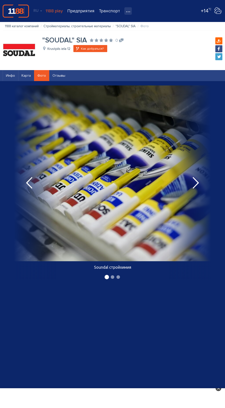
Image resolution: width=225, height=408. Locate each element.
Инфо (10, 75)
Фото (41, 75)
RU (37, 10)
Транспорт (109, 11)
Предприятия (80, 11)
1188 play (54, 11)
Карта (26, 75)
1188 (16, 11)
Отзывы (59, 75)
